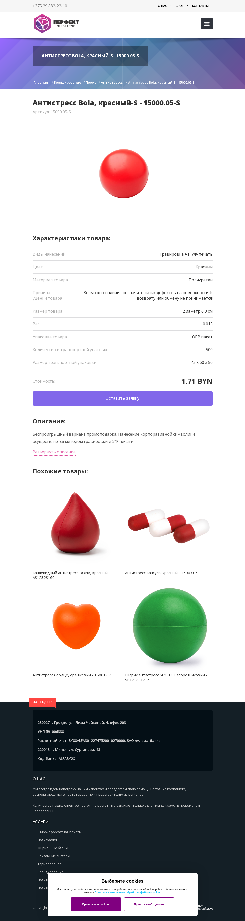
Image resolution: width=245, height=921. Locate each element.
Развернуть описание (54, 452)
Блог (179, 6)
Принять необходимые (149, 904)
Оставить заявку (122, 398)
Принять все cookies (95, 904)
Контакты (200, 6)
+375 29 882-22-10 (50, 6)
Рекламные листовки (54, 856)
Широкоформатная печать (59, 832)
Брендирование (51, 872)
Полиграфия (47, 840)
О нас (162, 6)
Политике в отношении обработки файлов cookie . (127, 892)
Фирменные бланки (53, 848)
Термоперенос (49, 864)
